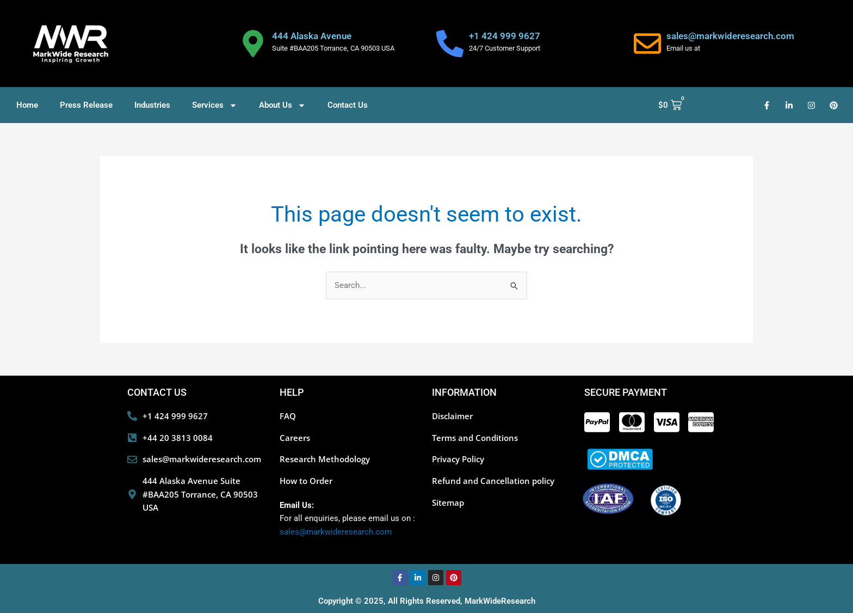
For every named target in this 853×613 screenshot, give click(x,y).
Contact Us (347, 105)
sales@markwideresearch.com (730, 35)
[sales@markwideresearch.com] (647, 43)
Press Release (86, 105)
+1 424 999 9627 (504, 35)
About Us (282, 105)
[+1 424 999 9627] (449, 43)
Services (214, 105)
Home (27, 105)
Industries (152, 105)
